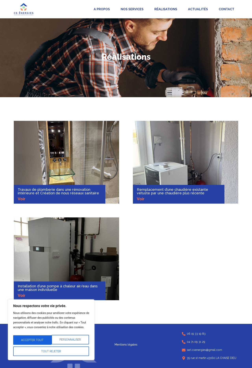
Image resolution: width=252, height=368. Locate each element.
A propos (102, 9)
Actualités (198, 9)
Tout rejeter (70, 341)
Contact (226, 9)
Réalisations (165, 9)
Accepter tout (51, 351)
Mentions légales (126, 344)
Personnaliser (32, 341)
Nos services (132, 9)
